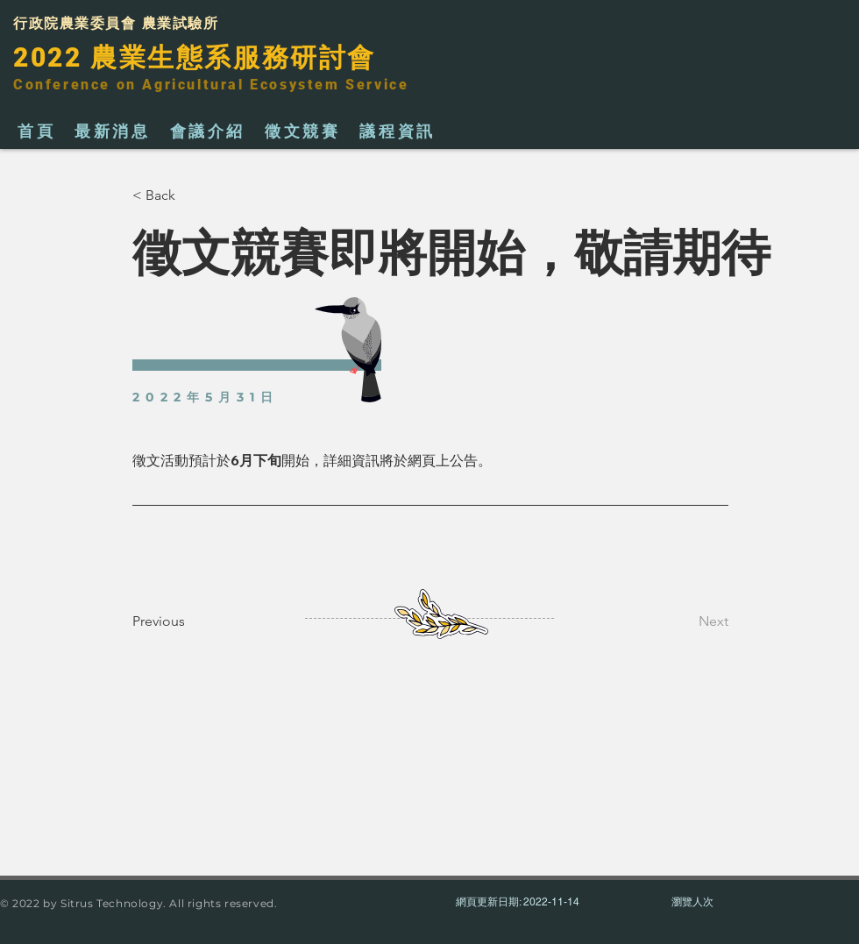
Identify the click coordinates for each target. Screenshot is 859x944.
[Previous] (190, 621)
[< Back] (190, 196)
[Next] (684, 621)
